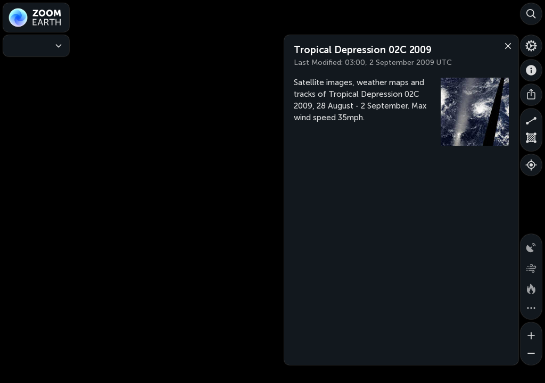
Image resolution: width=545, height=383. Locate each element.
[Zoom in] (531, 333)
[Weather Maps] (36, 45)
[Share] (531, 94)
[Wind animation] (531, 266)
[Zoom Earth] (36, 17)
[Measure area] (531, 140)
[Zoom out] (531, 354)
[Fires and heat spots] (531, 287)
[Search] (531, 13)
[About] (531, 70)
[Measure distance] (531, 119)
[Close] (505, 45)
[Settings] (531, 45)
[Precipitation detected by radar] (531, 244)
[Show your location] (531, 165)
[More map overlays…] (531, 308)
